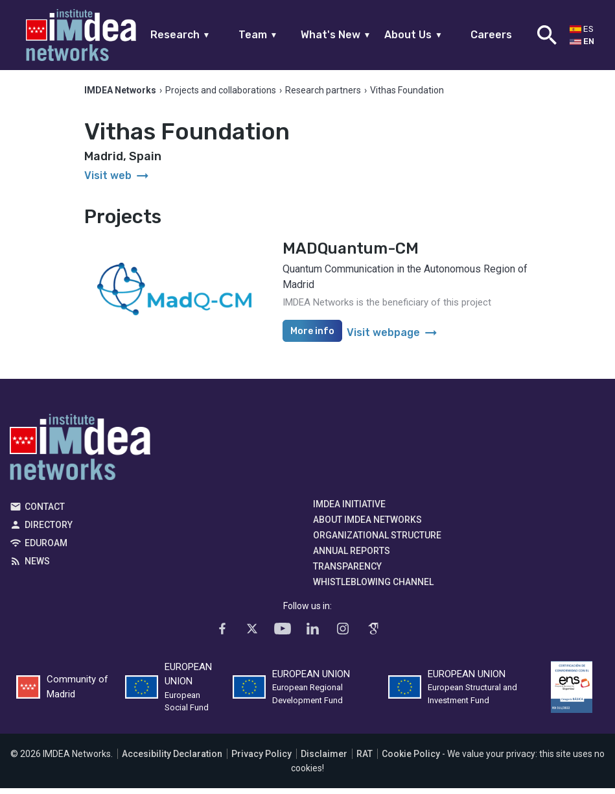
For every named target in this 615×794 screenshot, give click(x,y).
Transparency (347, 572)
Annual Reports (351, 556)
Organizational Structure (377, 541)
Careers (491, 35)
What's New (336, 35)
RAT (364, 759)
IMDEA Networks (80, 456)
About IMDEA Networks (367, 525)
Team (258, 35)
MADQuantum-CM (351, 254)
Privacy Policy (261, 759)
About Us (413, 35)
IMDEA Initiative (349, 510)
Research (180, 35)
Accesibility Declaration (172, 759)
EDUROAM (46, 549)
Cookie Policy (411, 759)
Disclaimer (324, 759)
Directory (49, 530)
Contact (45, 512)
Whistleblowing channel (373, 588)
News (37, 567)
